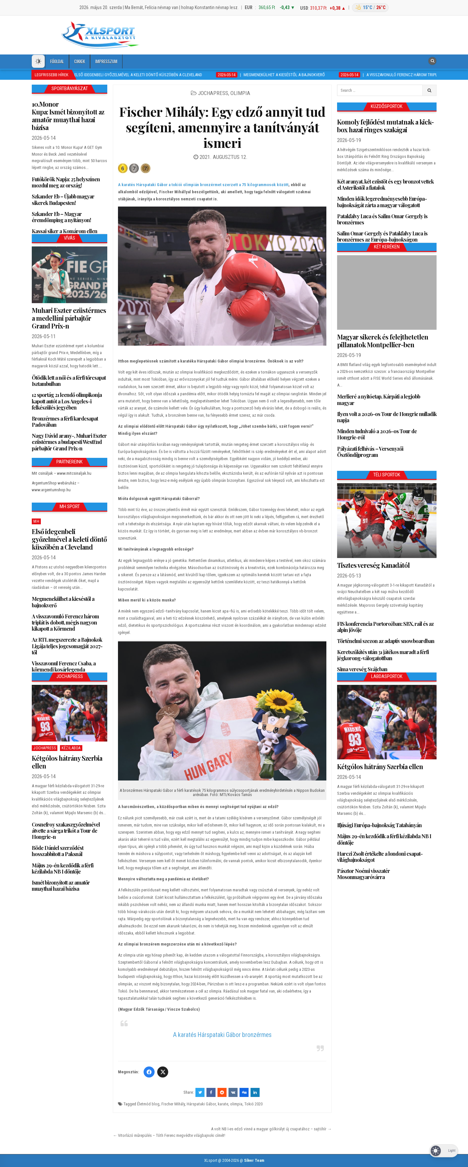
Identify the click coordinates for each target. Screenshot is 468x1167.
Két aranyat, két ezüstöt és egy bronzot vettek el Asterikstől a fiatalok (385, 184)
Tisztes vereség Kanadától (373, 565)
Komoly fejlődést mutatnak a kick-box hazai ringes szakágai (385, 125)
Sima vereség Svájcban (362, 669)
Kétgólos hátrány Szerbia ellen (67, 762)
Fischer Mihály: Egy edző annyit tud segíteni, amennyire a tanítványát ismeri (222, 127)
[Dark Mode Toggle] (38, 61)
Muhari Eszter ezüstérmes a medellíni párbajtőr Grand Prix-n (69, 318)
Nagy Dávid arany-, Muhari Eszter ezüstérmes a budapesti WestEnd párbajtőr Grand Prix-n (69, 441)
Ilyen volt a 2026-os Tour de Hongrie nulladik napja (387, 417)
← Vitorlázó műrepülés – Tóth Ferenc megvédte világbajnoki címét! (169, 1135)
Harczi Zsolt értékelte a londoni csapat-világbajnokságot (380, 856)
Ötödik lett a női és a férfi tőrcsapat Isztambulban (69, 380)
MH (36, 521)
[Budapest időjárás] (370, 7)
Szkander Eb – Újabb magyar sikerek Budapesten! (63, 199)
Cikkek (79, 61)
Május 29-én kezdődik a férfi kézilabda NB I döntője (62, 868)
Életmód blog (148, 1104)
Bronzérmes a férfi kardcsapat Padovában (65, 421)
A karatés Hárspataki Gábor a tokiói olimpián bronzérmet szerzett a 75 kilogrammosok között (203, 184)
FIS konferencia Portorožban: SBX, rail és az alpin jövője (385, 626)
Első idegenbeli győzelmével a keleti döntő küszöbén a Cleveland (69, 539)
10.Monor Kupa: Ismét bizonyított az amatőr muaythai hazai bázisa (68, 116)
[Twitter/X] (162, 1072)
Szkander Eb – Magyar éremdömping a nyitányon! (61, 216)
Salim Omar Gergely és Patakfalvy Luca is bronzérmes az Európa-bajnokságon (382, 236)
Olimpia (240, 93)
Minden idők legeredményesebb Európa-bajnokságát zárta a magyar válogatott (382, 201)
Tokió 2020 (253, 1104)
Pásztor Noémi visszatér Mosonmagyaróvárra (363, 873)
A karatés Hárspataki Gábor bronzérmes (222, 1035)
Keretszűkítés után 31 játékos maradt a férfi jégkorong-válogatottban (383, 655)
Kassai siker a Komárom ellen (64, 231)
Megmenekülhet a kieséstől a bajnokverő (63, 601)
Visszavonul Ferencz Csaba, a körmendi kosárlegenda (64, 666)
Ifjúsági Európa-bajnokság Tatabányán (379, 825)
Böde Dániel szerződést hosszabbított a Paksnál (57, 850)
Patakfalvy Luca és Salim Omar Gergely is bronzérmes (382, 219)
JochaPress (213, 93)
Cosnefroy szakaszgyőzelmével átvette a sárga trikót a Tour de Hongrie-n (66, 830)
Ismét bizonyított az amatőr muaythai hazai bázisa (61, 885)
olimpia (236, 1104)
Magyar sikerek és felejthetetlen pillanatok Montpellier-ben (382, 340)
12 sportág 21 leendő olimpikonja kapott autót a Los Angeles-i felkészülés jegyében (67, 401)
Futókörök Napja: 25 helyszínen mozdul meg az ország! (66, 182)
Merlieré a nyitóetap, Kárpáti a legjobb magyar (378, 399)
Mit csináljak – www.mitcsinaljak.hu (61, 473)
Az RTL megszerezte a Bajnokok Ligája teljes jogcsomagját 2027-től (67, 645)
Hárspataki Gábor (201, 1104)
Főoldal (57, 61)
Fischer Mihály (173, 1104)
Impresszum (106, 61)
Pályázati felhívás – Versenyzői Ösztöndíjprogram (370, 451)
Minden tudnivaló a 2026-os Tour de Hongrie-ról (377, 434)
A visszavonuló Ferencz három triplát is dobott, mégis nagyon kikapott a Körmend (65, 622)
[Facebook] (149, 1072)
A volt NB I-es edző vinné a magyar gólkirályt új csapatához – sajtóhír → (271, 1128)
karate (223, 1104)
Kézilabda (71, 748)
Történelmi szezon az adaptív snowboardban (385, 640)
